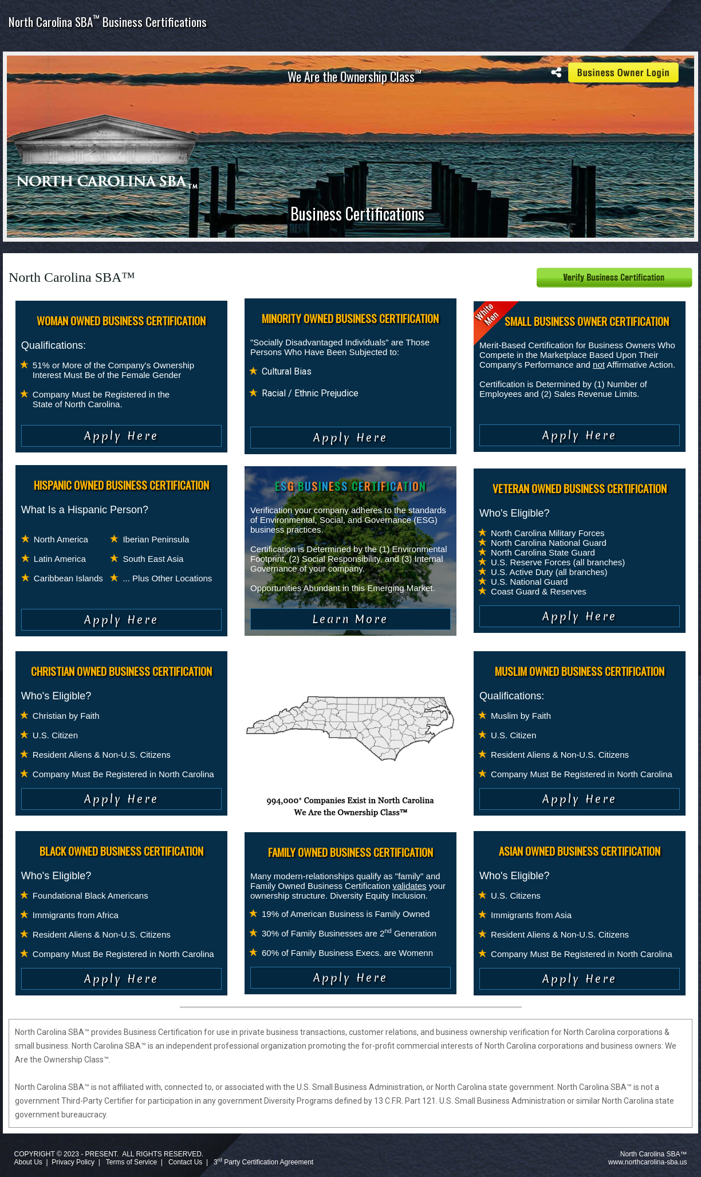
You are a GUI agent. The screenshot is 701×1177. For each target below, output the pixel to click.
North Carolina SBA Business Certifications (108, 21)
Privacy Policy (73, 1162)
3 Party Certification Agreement (263, 1162)
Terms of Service (131, 1162)
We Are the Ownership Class (355, 76)
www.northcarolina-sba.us (647, 1162)
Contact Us (185, 1162)
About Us (28, 1162)
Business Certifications (357, 213)
